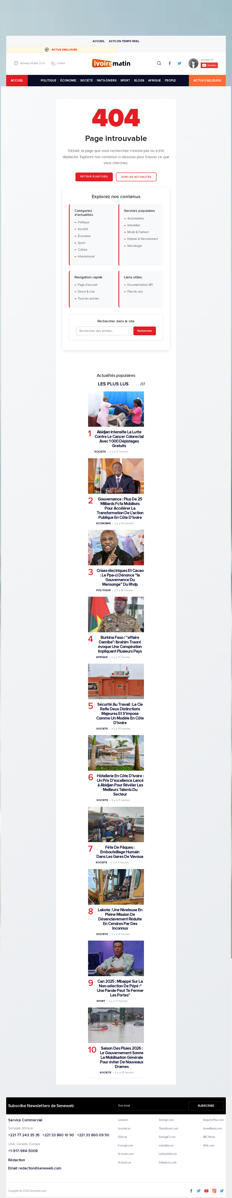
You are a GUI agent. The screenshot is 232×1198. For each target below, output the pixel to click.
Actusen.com (126, 1154)
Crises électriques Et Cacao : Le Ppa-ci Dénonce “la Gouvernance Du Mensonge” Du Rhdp (120, 577)
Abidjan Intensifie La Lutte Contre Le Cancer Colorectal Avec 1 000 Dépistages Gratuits (119, 439)
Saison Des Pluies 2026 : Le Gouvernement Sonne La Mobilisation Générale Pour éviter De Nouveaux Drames (121, 1057)
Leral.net (123, 1120)
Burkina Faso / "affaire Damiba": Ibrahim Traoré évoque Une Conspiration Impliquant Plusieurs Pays (120, 644)
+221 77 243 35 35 (24, 1135)
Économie (84, 236)
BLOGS (139, 80)
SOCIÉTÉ (86, 80)
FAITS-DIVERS (106, 80)
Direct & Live (86, 292)
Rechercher (144, 330)
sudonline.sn (166, 1145)
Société (83, 229)
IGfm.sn (122, 1137)
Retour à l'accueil (94, 176)
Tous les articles (88, 298)
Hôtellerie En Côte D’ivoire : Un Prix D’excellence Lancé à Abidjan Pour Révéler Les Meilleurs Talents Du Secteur (120, 785)
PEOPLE (170, 80)
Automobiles (135, 218)
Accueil (98, 41)
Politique (83, 222)
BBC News (209, 1137)
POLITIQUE (48, 80)
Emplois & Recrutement (142, 239)
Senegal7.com (167, 1137)
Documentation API (140, 285)
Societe (100, 451)
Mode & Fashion (138, 232)
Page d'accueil (87, 285)
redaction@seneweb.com (40, 1168)
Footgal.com (125, 1145)
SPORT (125, 80)
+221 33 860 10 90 (58, 1135)
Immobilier (133, 225)
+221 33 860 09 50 (93, 1135)
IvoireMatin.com (212, 1129)
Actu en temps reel (124, 41)
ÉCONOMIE (68, 80)
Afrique (102, 657)
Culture (82, 250)
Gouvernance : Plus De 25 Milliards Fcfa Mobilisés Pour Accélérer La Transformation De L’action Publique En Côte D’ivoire (120, 508)
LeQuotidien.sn (168, 1154)
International (86, 256)
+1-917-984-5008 (23, 1151)
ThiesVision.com (168, 1129)
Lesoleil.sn (124, 1129)
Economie (103, 523)
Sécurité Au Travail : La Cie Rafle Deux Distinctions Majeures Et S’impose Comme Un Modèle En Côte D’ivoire (120, 713)
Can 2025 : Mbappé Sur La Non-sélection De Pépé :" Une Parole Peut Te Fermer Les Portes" (120, 988)
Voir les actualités (136, 177)
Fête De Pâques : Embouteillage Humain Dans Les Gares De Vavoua (119, 852)
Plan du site (135, 292)
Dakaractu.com (167, 1162)
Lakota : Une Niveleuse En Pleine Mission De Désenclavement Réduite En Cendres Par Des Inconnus (120, 918)
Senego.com (166, 1120)
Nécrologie (134, 246)
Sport (81, 243)
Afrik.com (208, 1145)
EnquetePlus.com (213, 1120)
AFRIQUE (154, 80)
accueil (17, 80)
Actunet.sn (124, 1162)
